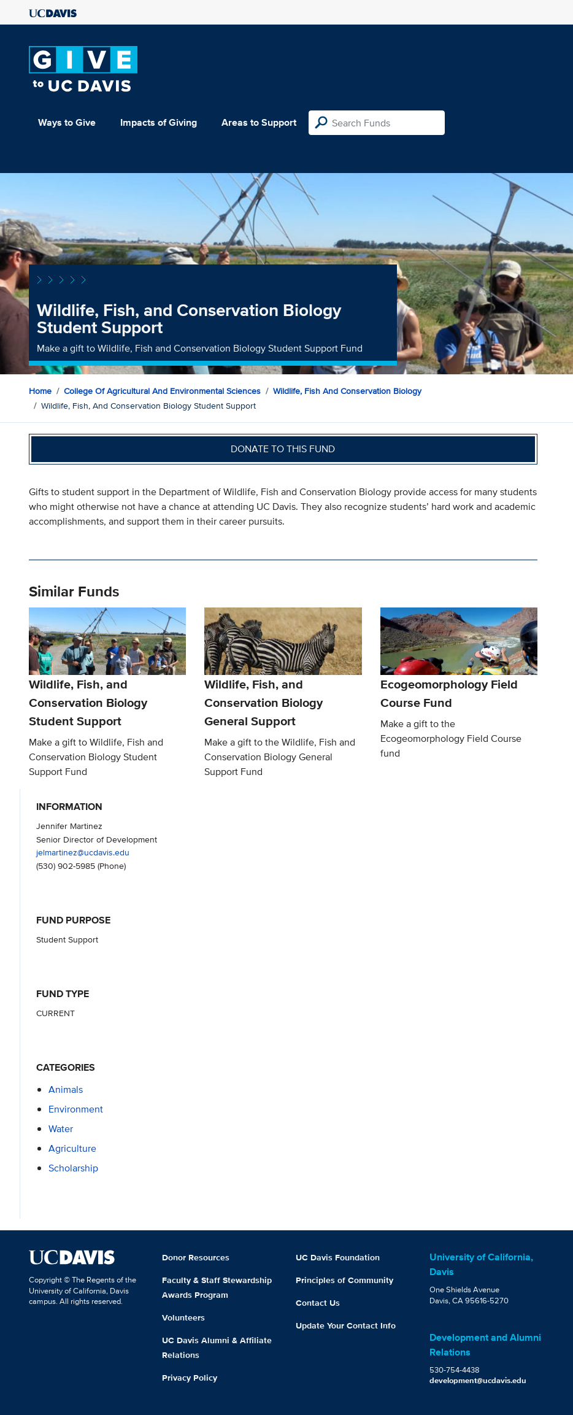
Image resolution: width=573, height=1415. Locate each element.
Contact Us (318, 1303)
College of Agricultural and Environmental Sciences (162, 391)
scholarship (73, 1168)
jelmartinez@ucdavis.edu (82, 852)
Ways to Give (67, 122)
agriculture (72, 1148)
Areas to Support (258, 122)
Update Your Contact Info (346, 1325)
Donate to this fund (283, 449)
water (60, 1129)
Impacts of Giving (158, 122)
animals (65, 1089)
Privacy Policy (189, 1377)
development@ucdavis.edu (477, 1380)
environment (75, 1109)
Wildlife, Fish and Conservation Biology (347, 391)
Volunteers (183, 1317)
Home (40, 391)
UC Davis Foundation (338, 1257)
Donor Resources (195, 1257)
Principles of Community (344, 1280)
